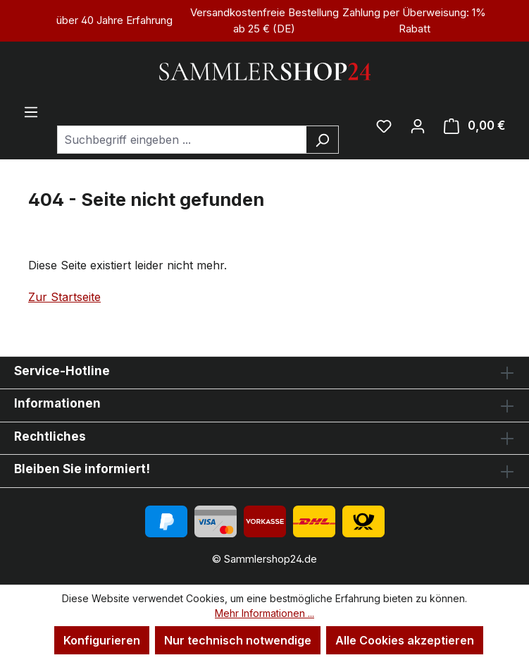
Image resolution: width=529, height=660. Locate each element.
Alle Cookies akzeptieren (404, 640)
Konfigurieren (101, 640)
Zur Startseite (64, 297)
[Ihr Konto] (418, 125)
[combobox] (181, 140)
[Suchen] (322, 140)
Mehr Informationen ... (264, 613)
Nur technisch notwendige (237, 640)
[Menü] (31, 111)
